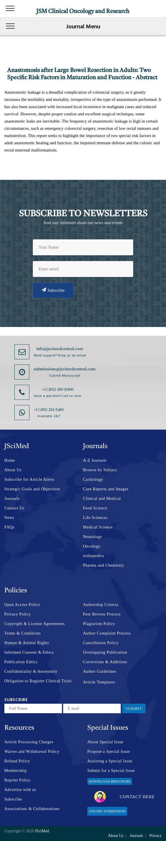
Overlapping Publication (105, 652)
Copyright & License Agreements (34, 624)
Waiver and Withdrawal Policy (31, 751)
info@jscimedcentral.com (59, 349)
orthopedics (93, 556)
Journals (11, 498)
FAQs (9, 527)
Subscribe (53, 290)
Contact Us (14, 508)
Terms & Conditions (22, 633)
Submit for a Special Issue (111, 770)
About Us (13, 470)
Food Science (95, 508)
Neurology (92, 537)
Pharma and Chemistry (103, 565)
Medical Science (98, 527)
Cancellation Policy (100, 643)
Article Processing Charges (28, 742)
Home (9, 460)
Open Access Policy (22, 604)
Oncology (92, 546)
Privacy (155, 835)
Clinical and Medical (102, 498)
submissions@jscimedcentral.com (65, 369)
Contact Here (124, 797)
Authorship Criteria (100, 604)
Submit (134, 708)
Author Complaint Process (107, 633)
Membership (15, 770)
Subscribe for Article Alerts (29, 479)
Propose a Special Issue (108, 751)
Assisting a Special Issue (109, 761)
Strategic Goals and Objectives (32, 489)
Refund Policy (17, 761)
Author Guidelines (99, 671)
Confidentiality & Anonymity (31, 671)
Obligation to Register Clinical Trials (38, 681)
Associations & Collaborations (32, 809)
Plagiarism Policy (99, 624)
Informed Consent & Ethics (29, 652)
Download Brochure (110, 781)
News (9, 517)
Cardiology (93, 479)
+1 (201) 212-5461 (49, 410)
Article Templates (99, 682)
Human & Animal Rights (26, 643)
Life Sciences (95, 517)
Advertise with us (20, 790)
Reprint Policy (17, 780)
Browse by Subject (100, 470)
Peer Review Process (102, 614)
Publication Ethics (20, 662)
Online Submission (107, 811)
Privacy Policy (17, 614)
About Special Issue (105, 742)
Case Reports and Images (106, 489)
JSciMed (42, 831)
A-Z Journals (95, 460)
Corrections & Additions (105, 662)
